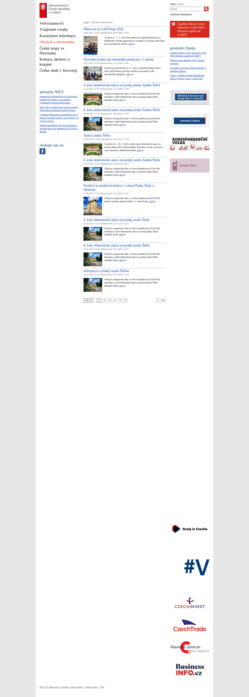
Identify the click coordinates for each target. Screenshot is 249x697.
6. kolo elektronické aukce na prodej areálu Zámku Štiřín (121, 160)
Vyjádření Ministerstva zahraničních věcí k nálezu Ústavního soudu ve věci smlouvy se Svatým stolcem (59, 117)
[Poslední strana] (163, 300)
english (180, 4)
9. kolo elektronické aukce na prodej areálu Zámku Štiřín (121, 85)
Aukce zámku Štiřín (96, 135)
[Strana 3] (109, 300)
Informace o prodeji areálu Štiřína (106, 271)
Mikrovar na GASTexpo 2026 (103, 29)
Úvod (86, 22)
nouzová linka (187, 165)
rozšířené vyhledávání (181, 14)
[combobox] (187, 9)
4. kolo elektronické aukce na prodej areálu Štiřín (116, 245)
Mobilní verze (91, 687)
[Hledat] (206, 9)
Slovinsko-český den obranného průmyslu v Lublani (118, 59)
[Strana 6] (125, 300)
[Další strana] (158, 300)
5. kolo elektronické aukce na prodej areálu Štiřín (116, 220)
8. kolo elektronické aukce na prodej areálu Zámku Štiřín (121, 110)
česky (173, 4)
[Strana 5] (120, 300)
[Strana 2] (104, 300)
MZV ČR (43, 687)
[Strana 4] (115, 300)
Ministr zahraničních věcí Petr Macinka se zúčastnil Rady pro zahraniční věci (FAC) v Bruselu (59, 128)
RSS (102, 687)
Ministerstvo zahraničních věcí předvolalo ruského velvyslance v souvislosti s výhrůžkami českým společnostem (58, 99)
